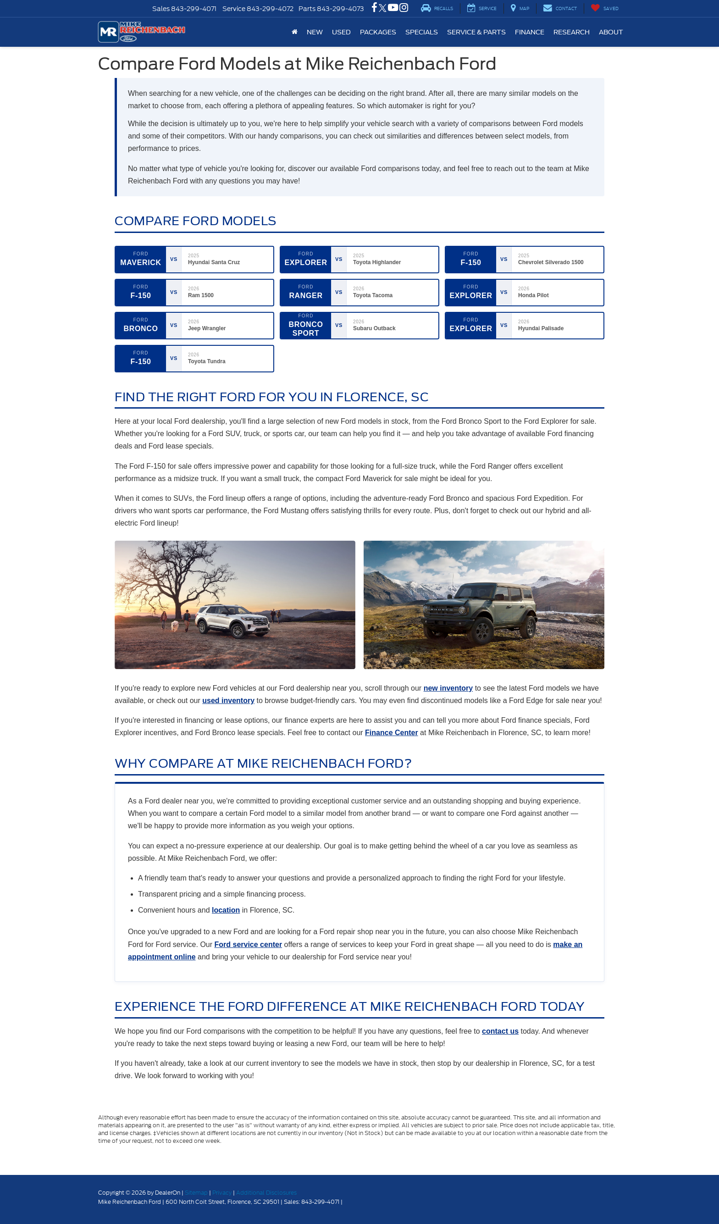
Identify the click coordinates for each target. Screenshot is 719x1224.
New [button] (315, 32)
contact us (500, 1031)
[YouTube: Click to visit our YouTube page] (393, 8)
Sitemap (196, 1192)
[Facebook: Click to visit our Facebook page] (374, 8)
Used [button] (341, 32)
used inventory (228, 700)
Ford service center (248, 944)
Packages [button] (378, 32)
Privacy (222, 1192)
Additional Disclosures (266, 1192)
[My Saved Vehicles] (604, 8)
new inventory (448, 688)
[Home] (294, 32)
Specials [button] (421, 32)
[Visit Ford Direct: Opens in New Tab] (346, 1202)
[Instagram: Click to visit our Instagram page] (403, 8)
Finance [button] (529, 32)
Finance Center (391, 733)
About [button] (611, 32)
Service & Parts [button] (476, 32)
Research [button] (571, 32)
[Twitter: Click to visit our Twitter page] (383, 8)
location (226, 910)
